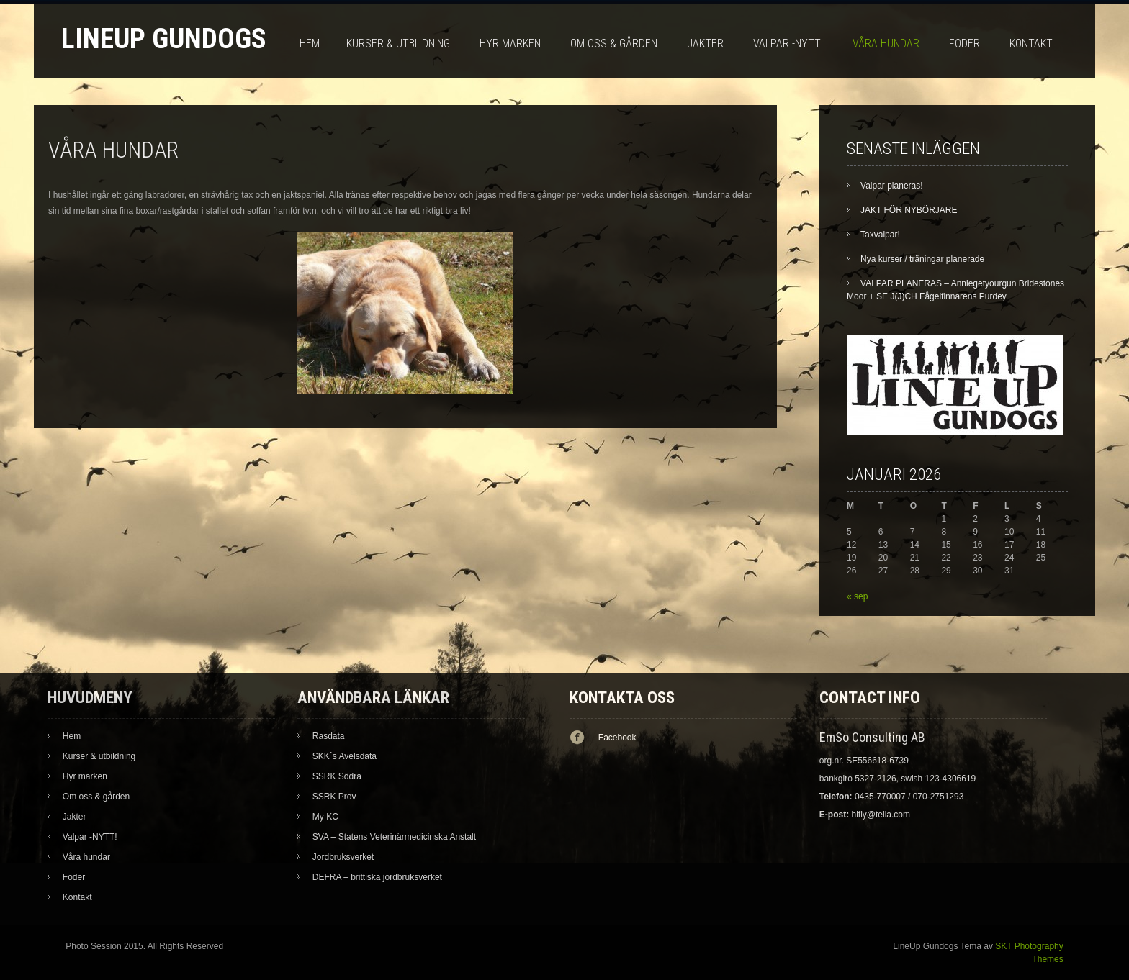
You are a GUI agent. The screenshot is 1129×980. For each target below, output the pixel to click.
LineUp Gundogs (163, 38)
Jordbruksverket (343, 857)
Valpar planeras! (891, 186)
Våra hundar (886, 43)
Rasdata (328, 736)
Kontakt (1031, 43)
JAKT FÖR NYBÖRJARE (908, 210)
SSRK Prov (334, 796)
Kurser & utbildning (398, 43)
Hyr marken (510, 43)
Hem (310, 43)
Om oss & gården (613, 43)
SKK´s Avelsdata (344, 756)
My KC (325, 817)
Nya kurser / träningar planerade (922, 259)
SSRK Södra (336, 776)
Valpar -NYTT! (788, 43)
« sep (857, 596)
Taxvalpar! (880, 235)
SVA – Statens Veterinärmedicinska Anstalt (394, 837)
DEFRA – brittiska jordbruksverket (377, 877)
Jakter (705, 43)
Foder (964, 43)
